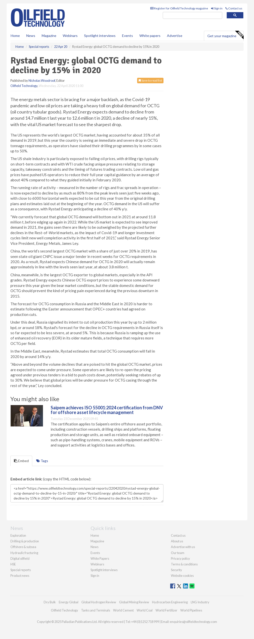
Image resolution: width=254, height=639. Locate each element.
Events (127, 35)
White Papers (100, 558)
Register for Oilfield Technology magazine (179, 8)
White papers (149, 35)
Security (176, 570)
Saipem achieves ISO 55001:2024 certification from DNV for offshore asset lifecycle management (107, 410)
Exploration (18, 535)
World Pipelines (191, 610)
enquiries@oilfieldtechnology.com (193, 622)
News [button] (30, 35)
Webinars (70, 35)
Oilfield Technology (23, 86)
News (94, 547)
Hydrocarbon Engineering (170, 602)
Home (15, 35)
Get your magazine (225, 35)
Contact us (233, 8)
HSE (13, 564)
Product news (19, 576)
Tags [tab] (42, 461)
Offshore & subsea (23, 547)
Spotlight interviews (100, 35)
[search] (192, 15)
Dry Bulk (50, 602)
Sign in (216, 8)
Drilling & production (24, 541)
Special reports (20, 570)
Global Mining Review (134, 602)
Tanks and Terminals (95, 610)
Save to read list (150, 80)
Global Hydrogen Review (98, 602)
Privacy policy (180, 558)
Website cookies (182, 576)
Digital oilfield (20, 558)
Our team (177, 553)
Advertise (174, 35)
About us (177, 541)
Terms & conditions (184, 564)
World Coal (145, 610)
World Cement (123, 610)
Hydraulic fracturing (24, 553)
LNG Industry (200, 602)
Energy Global (68, 602)
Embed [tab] (21, 461)
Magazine (49, 35)
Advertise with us (183, 547)
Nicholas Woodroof (42, 81)
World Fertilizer (166, 610)
